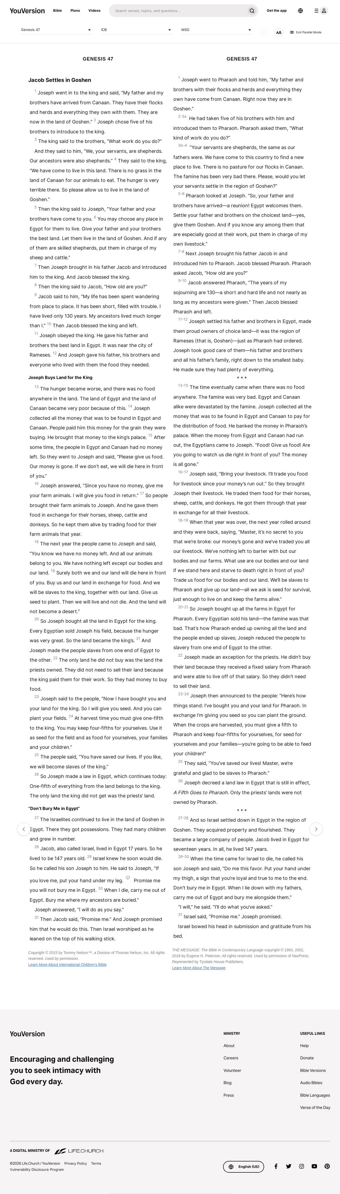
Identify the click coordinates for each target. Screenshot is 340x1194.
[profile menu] (320, 10)
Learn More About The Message (198, 968)
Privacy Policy (75, 1163)
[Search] (177, 10)
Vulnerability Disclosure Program (37, 1169)
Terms (96, 1163)
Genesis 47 (57, 30)
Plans (75, 10)
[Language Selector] (300, 10)
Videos (94, 10)
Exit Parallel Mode (305, 32)
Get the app (277, 10)
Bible (57, 10)
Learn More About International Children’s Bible (67, 965)
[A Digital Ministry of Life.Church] (170, 1148)
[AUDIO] (263, 32)
